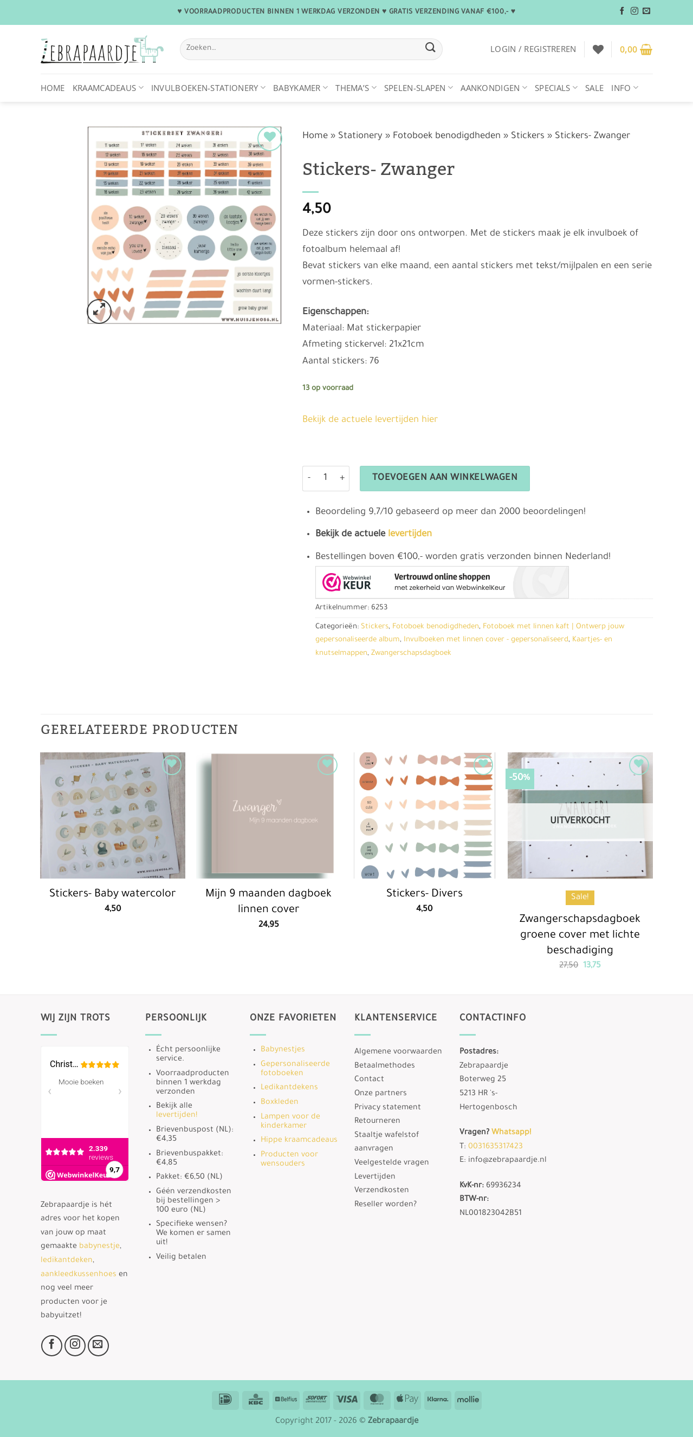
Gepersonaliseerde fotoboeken (295, 1069)
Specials (556, 87)
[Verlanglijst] (598, 49)
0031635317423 (495, 1147)
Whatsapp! (511, 1133)
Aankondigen (494, 87)
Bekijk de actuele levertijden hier (370, 420)
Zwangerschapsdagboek (411, 653)
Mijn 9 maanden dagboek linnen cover (268, 902)
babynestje (99, 1247)
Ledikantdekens (289, 1088)
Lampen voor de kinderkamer (290, 1122)
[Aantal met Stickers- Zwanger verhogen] (342, 478)
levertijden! (176, 1115)
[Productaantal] (325, 478)
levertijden (410, 535)
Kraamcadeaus (108, 87)
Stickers (528, 137)
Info (624, 87)
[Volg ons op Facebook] (622, 11)
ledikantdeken (67, 1261)
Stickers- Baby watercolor (112, 895)
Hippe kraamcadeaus (299, 1140)
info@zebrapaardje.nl (507, 1160)
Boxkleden (280, 1102)
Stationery (360, 137)
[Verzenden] (431, 49)
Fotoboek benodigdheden (447, 137)
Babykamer (300, 87)
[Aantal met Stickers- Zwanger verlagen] (308, 478)
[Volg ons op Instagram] (634, 11)
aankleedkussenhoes (78, 1275)
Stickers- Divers (424, 895)
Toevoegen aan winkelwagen (445, 478)
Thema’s (356, 87)
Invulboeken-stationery (208, 87)
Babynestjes (283, 1050)
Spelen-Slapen (418, 87)
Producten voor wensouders (289, 1160)
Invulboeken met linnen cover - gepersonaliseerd (486, 640)
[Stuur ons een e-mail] (646, 11)
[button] (533, 48)
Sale (594, 87)
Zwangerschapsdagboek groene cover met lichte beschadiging (580, 935)
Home (53, 87)
